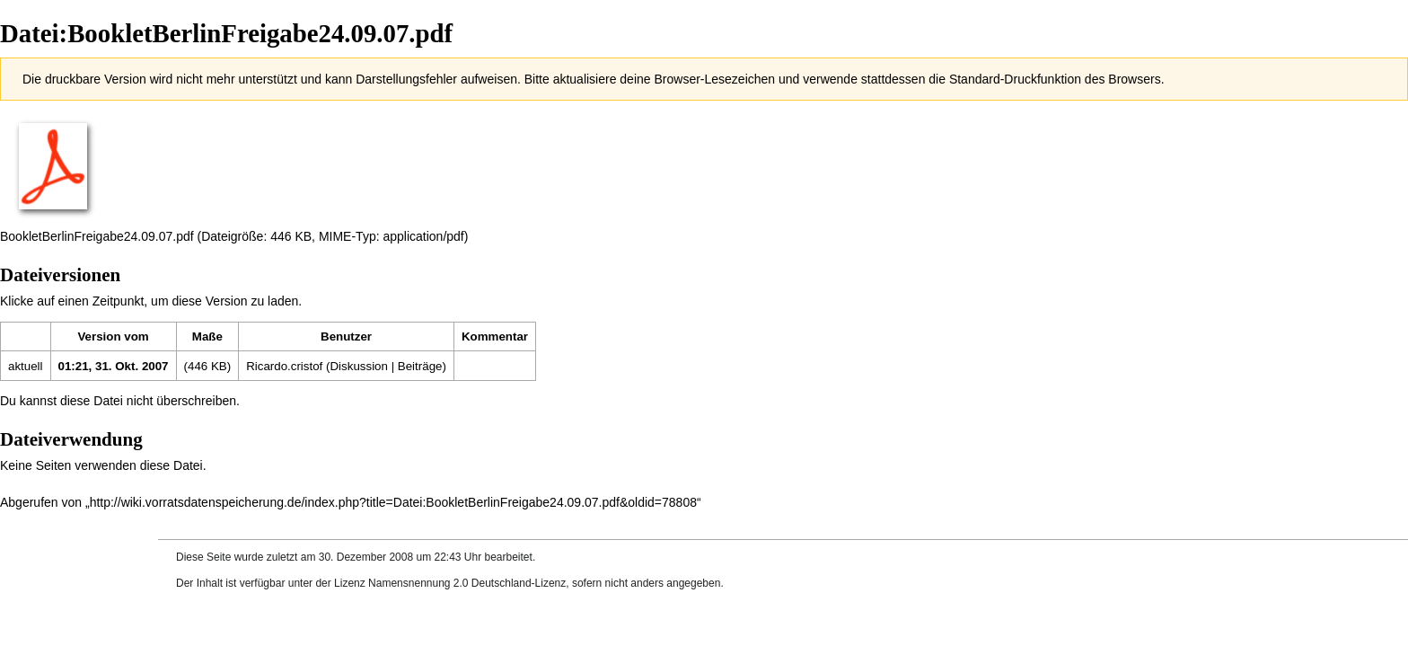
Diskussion (358, 366)
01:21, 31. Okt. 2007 (113, 366)
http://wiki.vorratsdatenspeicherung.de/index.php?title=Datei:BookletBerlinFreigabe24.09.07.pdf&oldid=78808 (393, 502)
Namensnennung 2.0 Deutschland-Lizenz (467, 583)
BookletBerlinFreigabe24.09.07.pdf (97, 236)
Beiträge (420, 366)
